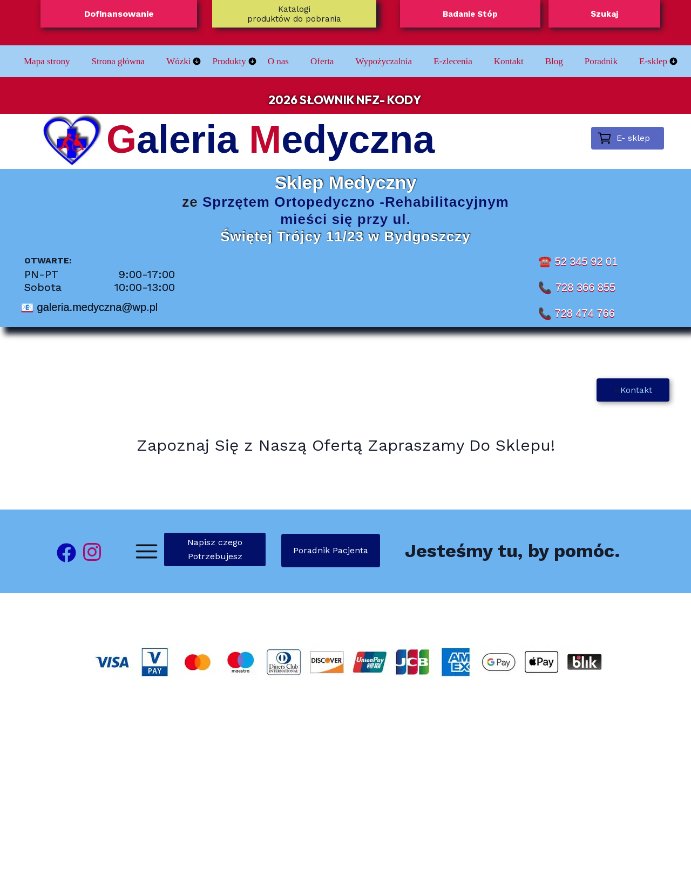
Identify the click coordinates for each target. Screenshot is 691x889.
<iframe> (345, 794)
